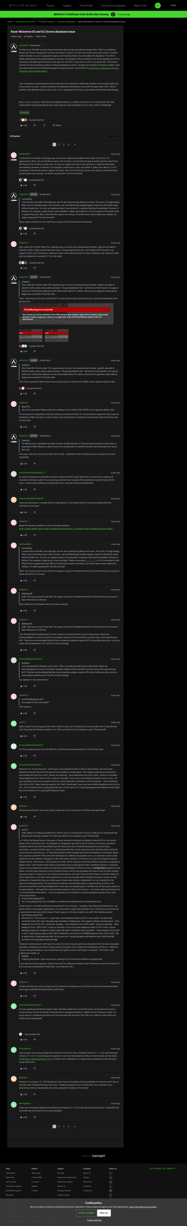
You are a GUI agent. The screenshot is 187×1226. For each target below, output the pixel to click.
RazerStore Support (65, 1182)
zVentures (87, 1186)
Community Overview (25, 21)
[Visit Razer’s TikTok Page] (110, 1195)
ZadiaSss (23, 242)
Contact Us (87, 1190)
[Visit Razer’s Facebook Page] (110, 1173)
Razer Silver (140, 5)
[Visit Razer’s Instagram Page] (110, 1178)
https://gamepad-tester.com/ (38, 1058)
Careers (86, 1177)
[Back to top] (181, 1153)
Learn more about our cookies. (143, 1206)
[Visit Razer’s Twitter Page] (110, 1186)
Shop (8, 1168)
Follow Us (113, 1168)
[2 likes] (30, 388)
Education (10, 1195)
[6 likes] (31, 119)
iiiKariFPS (23, 45)
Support (67, 5)
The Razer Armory (46, 21)
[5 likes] (31, 180)
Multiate (23, 806)
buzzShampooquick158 (30, 764)
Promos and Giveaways (113, 5)
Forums (50, 5)
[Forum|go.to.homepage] (22, 5)
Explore (34, 1168)
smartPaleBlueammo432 (30, 659)
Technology (36, 1173)
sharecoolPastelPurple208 (31, 498)
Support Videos (63, 1195)
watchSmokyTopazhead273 (32, 472)
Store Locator (11, 1182)
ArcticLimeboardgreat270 (31, 745)
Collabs (35, 1190)
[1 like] (29, 1034)
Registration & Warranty (66, 1177)
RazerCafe (10, 1177)
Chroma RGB (37, 1177)
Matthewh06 (25, 544)
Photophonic (25, 1048)
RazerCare (61, 1186)
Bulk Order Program (13, 1190)
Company (87, 1168)
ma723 (22, 722)
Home (10, 21)
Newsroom (87, 1182)
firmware (24, 112)
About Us (86, 1173)
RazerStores (10, 1173)
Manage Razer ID (64, 1190)
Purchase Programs (13, 1186)
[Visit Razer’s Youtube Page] (110, 1191)
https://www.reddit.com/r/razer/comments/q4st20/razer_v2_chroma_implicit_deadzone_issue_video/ (66, 528)
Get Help (60, 1173)
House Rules (86, 5)
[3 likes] (31, 228)
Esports (35, 1186)
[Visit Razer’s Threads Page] (110, 1182)
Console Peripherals (66, 21)
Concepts (35, 1182)
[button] (173, 5)
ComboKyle (24, 153)
